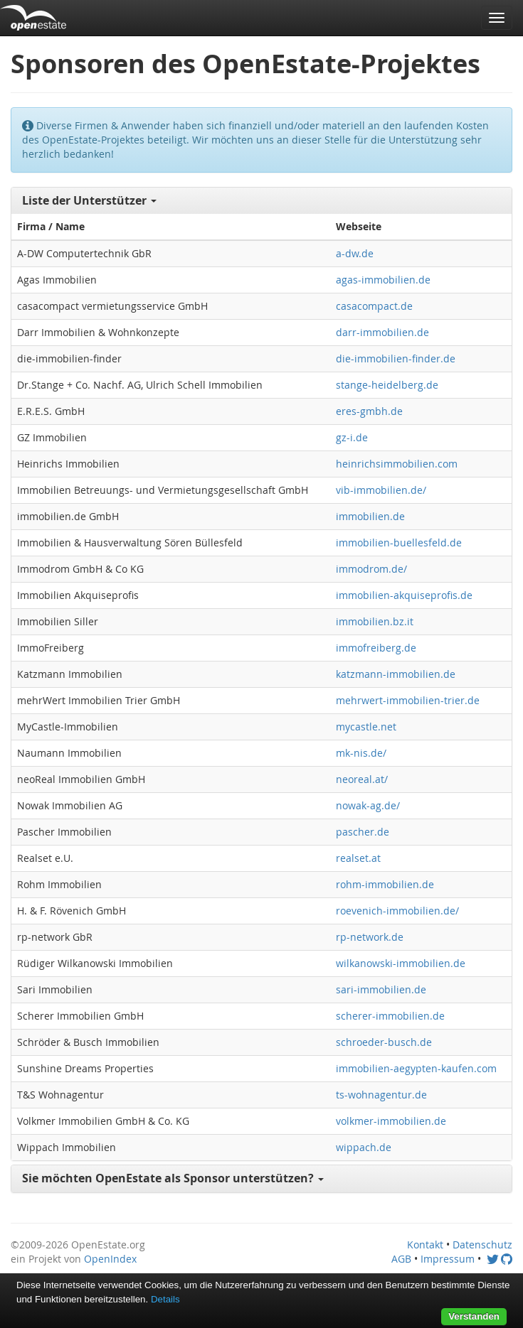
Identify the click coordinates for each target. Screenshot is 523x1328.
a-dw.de (355, 253)
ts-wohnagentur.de (381, 1094)
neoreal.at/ (362, 779)
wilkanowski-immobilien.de (400, 963)
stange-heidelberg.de (387, 385)
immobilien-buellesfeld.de (399, 542)
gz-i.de (352, 437)
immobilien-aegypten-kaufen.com (416, 1068)
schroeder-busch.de (384, 1042)
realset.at (358, 858)
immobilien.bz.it (374, 621)
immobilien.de (370, 516)
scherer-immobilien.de (390, 1015)
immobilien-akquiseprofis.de (404, 595)
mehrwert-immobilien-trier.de (408, 700)
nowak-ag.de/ (368, 805)
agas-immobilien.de (383, 279)
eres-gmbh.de (369, 411)
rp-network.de (369, 937)
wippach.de (363, 1147)
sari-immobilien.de (381, 989)
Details (165, 1299)
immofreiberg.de (376, 647)
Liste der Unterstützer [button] (89, 200)
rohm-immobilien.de (385, 884)
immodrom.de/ (371, 569)
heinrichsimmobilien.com (397, 463)
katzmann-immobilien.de (395, 674)
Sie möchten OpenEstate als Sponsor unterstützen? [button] (173, 1178)
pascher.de (362, 831)
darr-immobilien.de (382, 332)
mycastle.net (366, 726)
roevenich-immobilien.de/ (397, 910)
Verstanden (474, 1316)
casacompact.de (374, 306)
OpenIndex (110, 1258)
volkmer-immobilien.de (391, 1121)
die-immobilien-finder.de (395, 358)
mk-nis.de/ (361, 753)
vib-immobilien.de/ (381, 490)
